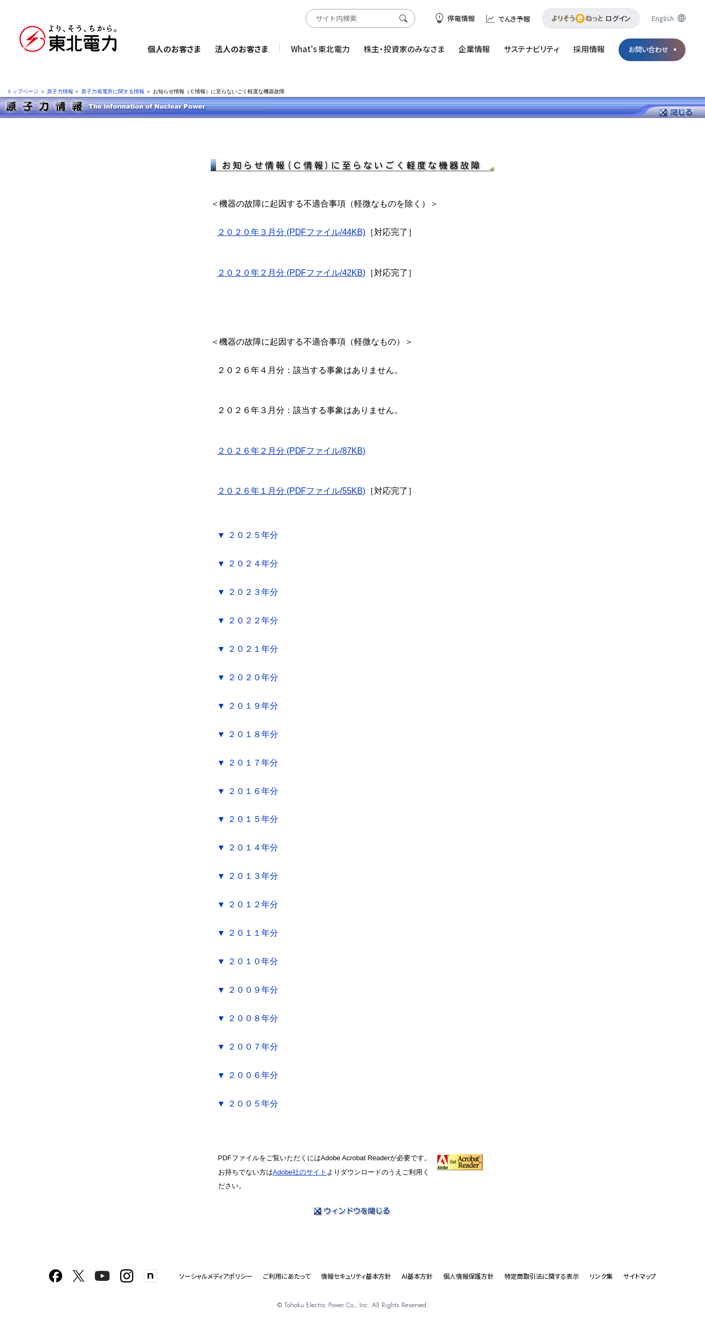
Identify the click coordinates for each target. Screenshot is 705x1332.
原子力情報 (60, 91)
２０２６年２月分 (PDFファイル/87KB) (291, 450)
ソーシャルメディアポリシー (215, 1275)
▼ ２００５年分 (247, 1103)
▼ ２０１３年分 (247, 875)
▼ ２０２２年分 (247, 620)
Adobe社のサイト (300, 1172)
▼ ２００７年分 (247, 1046)
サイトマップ (639, 1275)
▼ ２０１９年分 (247, 705)
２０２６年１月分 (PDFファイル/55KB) (291, 490)
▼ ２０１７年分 (247, 762)
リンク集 (601, 1275)
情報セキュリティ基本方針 (356, 1275)
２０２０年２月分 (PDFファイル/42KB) (291, 272)
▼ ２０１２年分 (247, 904)
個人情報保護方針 (468, 1275)
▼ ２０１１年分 (247, 932)
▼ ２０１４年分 (247, 847)
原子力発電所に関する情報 (112, 91)
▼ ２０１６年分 (247, 791)
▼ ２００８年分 (247, 1018)
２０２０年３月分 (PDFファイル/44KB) (291, 232)
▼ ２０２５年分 (247, 535)
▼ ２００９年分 (247, 989)
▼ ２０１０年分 (247, 961)
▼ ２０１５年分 (247, 819)
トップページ (22, 91)
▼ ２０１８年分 (247, 734)
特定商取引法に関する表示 (541, 1275)
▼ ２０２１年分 (247, 648)
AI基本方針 (417, 1275)
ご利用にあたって (286, 1275)
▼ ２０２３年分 (247, 591)
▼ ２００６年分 (247, 1075)
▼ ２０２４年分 (247, 563)
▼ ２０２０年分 (247, 677)
